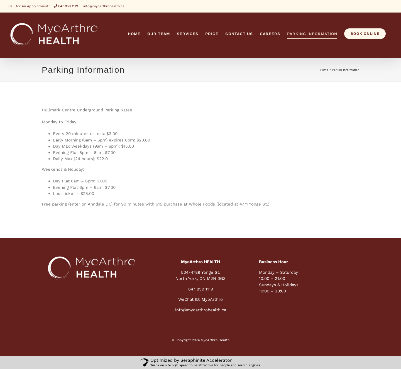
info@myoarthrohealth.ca (103, 6)
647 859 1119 (66, 6)
